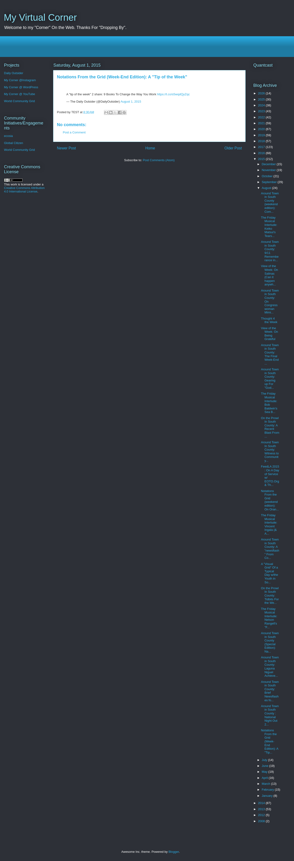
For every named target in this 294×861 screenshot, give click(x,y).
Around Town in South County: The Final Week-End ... (270, 354)
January (268, 795)
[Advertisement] (148, 46)
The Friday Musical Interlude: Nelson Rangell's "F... (269, 618)
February (268, 789)
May (265, 771)
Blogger (173, 851)
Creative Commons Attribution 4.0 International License (24, 189)
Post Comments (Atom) (159, 160)
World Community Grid (19, 101)
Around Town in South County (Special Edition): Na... (270, 642)
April (265, 778)
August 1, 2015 (130, 101)
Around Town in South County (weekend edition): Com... (270, 202)
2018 (262, 141)
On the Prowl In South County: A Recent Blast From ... (270, 427)
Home (150, 148)
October (268, 176)
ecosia (8, 136)
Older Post (233, 148)
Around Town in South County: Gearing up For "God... (270, 378)
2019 (262, 135)
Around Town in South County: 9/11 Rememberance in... (270, 251)
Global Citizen (13, 143)
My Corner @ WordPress (21, 87)
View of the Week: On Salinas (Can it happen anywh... (269, 275)
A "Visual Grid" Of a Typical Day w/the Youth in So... (269, 573)
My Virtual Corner (40, 17)
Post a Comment (74, 132)
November (269, 170)
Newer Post (66, 148)
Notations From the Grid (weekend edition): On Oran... (270, 500)
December (269, 164)
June (265, 766)
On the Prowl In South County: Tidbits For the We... (270, 595)
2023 (262, 111)
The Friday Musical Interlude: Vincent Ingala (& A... (269, 524)
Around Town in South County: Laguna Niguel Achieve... (270, 666)
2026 (262, 93)
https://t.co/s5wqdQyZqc (173, 94)
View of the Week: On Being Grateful (269, 333)
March (266, 783)
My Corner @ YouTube (19, 94)
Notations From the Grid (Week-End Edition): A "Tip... (269, 741)
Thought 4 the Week (269, 320)
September (270, 182)
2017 (262, 147)
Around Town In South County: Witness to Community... (270, 451)
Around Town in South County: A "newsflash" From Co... (270, 549)
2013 (262, 809)
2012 (262, 815)
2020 (262, 129)
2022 (262, 117)
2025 (262, 99)
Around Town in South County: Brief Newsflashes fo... (270, 691)
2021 (262, 123)
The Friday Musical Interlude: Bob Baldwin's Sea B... (269, 403)
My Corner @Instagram (20, 80)
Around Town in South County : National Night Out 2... (270, 715)
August (267, 188)
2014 (262, 803)
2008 (262, 821)
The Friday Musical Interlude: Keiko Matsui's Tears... (269, 227)
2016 (262, 153)
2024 (262, 105)
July (265, 760)
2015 (262, 159)
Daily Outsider (13, 73)
